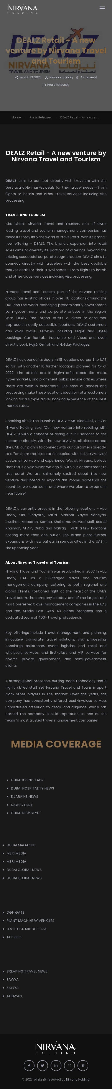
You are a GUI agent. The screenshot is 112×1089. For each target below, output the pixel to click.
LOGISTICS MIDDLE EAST (27, 928)
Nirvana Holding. (78, 1079)
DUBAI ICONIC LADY (27, 780)
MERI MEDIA (16, 853)
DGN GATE (16, 912)
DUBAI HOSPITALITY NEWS (32, 788)
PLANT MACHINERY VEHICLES (30, 920)
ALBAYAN (14, 996)
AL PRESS (14, 937)
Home (16, 117)
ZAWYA (13, 979)
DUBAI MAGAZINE (21, 845)
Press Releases (58, 85)
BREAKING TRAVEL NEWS (27, 971)
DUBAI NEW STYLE (25, 813)
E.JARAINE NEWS (24, 796)
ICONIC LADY (21, 804)
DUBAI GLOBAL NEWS (24, 869)
